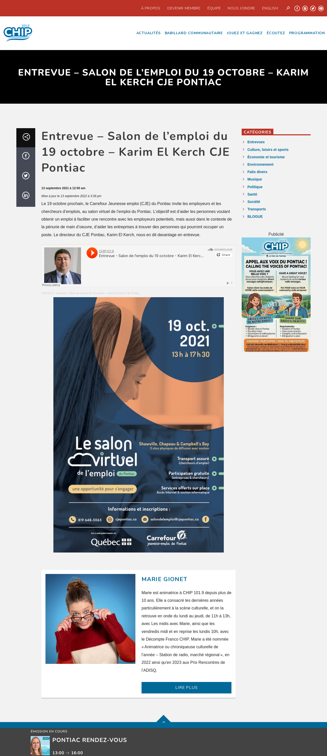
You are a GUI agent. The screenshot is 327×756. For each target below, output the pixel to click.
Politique (254, 187)
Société (253, 202)
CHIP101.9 (47, 293)
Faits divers (257, 172)
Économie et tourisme (266, 157)
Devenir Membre (184, 8)
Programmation (307, 33)
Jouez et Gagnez (245, 33)
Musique (254, 179)
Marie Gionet (165, 579)
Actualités (148, 33)
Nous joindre (241, 8)
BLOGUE (255, 216)
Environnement (260, 164)
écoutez (276, 33)
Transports (256, 209)
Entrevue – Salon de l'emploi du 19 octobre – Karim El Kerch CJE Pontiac (97, 293)
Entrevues (256, 142)
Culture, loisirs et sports (267, 150)
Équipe (214, 8)
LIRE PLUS (186, 687)
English (270, 8)
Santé (252, 194)
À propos (150, 8)
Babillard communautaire (194, 33)
